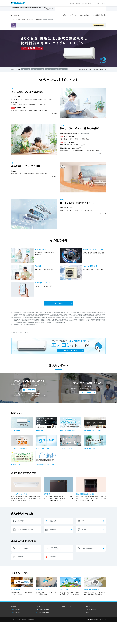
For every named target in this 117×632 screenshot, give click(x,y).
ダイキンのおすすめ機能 (81, 15)
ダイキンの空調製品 (20, 19)
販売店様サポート (62, 9)
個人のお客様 (16, 611)
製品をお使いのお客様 (43, 614)
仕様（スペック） (58, 303)
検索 (103, 3)
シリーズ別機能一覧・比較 (98, 15)
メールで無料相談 (29, 390)
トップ (12, 19)
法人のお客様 (16, 614)
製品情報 (72, 3)
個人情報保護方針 (31, 621)
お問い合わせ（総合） (86, 3)
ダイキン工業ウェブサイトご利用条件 (18, 621)
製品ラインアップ (67, 15)
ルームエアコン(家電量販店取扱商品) (34, 19)
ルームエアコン (15, 15)
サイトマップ (96, 3)
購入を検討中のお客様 (43, 611)
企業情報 (78, 3)
